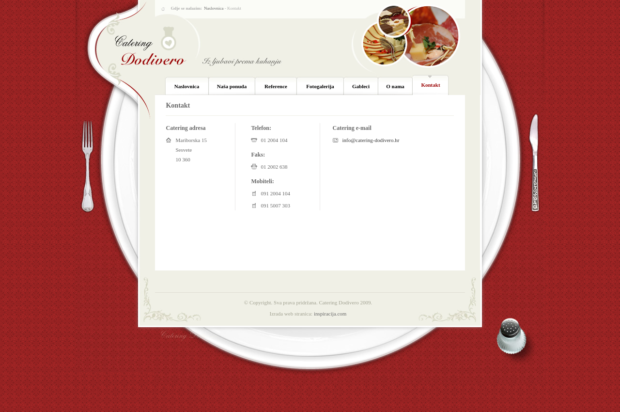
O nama (395, 86)
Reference (275, 86)
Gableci (361, 86)
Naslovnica (214, 8)
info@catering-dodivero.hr (370, 140)
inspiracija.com (330, 314)
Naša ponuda (232, 86)
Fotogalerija (320, 86)
